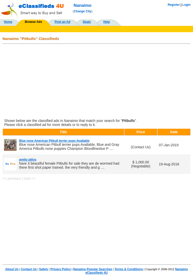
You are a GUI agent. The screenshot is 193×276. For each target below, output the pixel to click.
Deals (87, 22)
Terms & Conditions (129, 269)
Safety (43, 269)
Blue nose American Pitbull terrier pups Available (54, 141)
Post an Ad (62, 22)
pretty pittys (27, 159)
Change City (82, 11)
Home (8, 22)
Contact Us (29, 269)
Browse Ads (33, 22)
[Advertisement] (96, 82)
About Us (12, 269)
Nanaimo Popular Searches (92, 269)
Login (186, 5)
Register (174, 5)
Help (106, 22)
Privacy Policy (61, 269)
